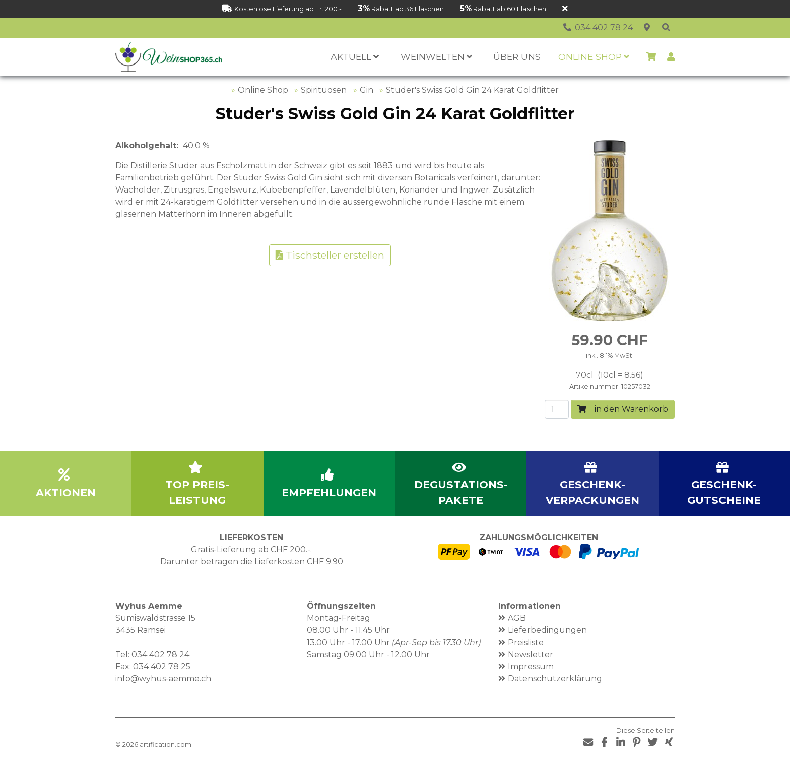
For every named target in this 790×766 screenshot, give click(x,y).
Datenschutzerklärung (555, 678)
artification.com (165, 744)
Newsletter (530, 654)
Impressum (531, 666)
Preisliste (526, 642)
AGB (517, 618)
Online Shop (263, 90)
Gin (366, 90)
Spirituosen (324, 90)
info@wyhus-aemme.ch (163, 678)
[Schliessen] (565, 9)
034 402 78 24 (160, 654)
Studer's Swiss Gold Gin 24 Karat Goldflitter (472, 90)
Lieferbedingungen (547, 630)
